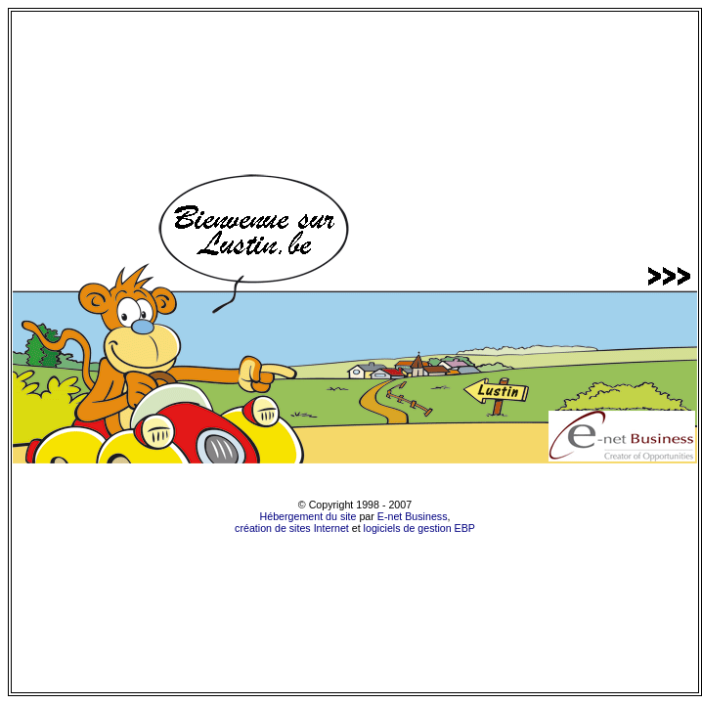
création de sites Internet (292, 528)
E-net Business (412, 516)
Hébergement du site (308, 516)
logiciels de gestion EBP (419, 528)
